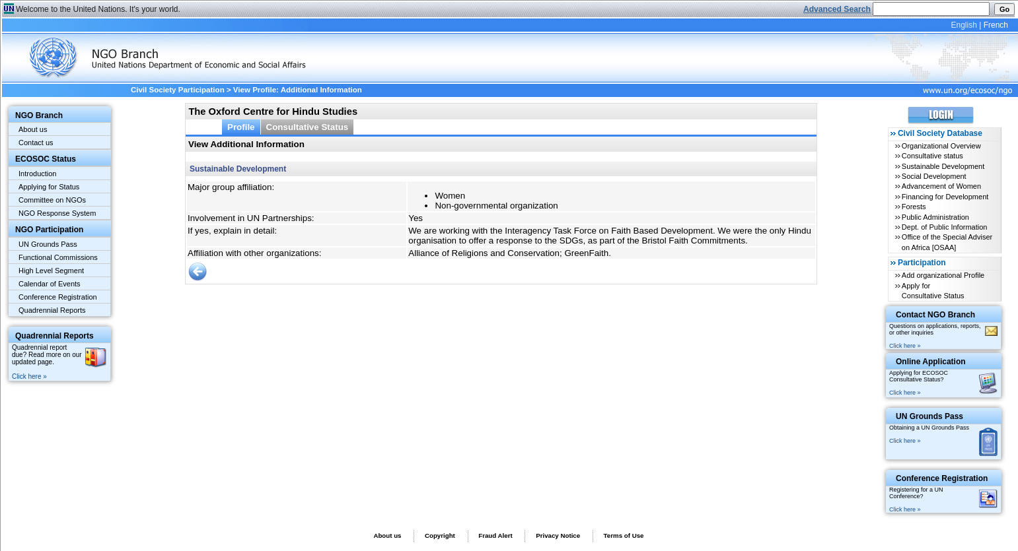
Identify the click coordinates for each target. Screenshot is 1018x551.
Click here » (29, 376)
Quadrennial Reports (52, 310)
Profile (241, 127)
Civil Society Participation (178, 90)
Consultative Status (307, 127)
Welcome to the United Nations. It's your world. (98, 9)
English (963, 25)
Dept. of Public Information (945, 227)
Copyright (440, 535)
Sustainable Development (943, 166)
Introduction (37, 174)
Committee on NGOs (52, 200)
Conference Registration (57, 297)
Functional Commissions (58, 257)
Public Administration (935, 217)
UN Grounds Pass (47, 244)
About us (32, 129)
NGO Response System (57, 213)
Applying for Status (48, 187)
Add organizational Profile (943, 275)
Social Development (934, 176)
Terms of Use (624, 535)
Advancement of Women (941, 186)
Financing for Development (945, 197)
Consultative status (932, 156)
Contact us (36, 142)
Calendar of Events (49, 284)
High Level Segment (51, 271)
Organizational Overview (941, 146)
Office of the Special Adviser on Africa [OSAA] (947, 242)
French (996, 25)
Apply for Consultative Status (933, 291)
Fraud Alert (495, 535)
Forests (914, 207)
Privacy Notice (558, 535)
